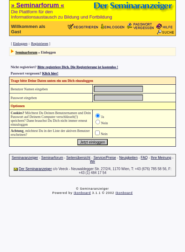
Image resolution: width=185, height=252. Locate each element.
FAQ (144, 158)
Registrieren (39, 44)
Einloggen (20, 44)
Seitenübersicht (78, 158)
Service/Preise (104, 158)
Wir (92, 161)
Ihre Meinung (161, 158)
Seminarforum (26, 52)
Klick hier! (50, 73)
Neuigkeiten (128, 158)
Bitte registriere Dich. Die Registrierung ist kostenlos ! (77, 67)
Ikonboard (82, 193)
